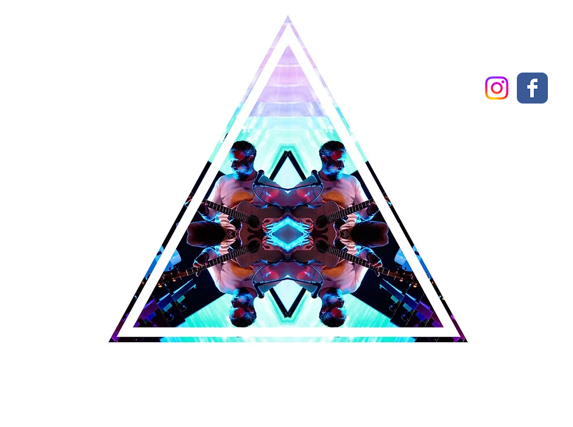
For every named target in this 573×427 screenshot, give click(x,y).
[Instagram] (496, 88)
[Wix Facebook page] (532, 88)
